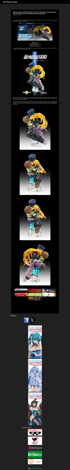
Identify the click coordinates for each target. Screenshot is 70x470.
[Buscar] (68, 2)
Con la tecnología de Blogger (35, 468)
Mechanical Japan (10, 2)
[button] (13, 17)
